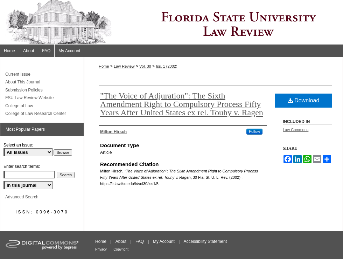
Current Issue (17, 74)
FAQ (139, 241)
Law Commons (295, 130)
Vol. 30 (145, 66)
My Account (164, 241)
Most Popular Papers (25, 129)
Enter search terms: (22, 166)
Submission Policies (24, 90)
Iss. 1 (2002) (166, 66)
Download (304, 100)
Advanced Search (21, 197)
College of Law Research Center (35, 113)
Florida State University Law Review (171, 22)
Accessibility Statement (205, 241)
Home (104, 66)
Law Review (124, 66)
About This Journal (22, 82)
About (120, 241)
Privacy (101, 249)
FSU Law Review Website (29, 97)
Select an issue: (18, 145)
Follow (254, 131)
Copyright (120, 249)
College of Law (19, 105)
